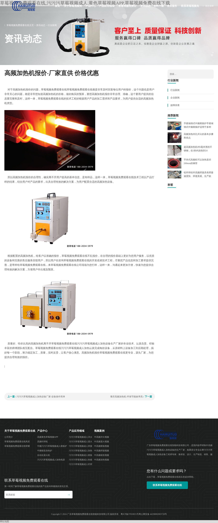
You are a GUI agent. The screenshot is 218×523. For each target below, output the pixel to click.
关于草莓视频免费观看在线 (73, 8)
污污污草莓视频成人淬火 (80, 437)
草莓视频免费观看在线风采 (17, 441)
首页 (57, 6)
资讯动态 (145, 6)
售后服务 (172, 6)
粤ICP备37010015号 (130, 514)
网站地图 (4, 521)
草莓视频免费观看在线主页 (20, 25)
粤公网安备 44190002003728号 (153, 514)
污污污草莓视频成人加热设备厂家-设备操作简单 (41, 396)
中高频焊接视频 (101, 451)
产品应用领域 (106, 6)
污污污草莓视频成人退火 (80, 441)
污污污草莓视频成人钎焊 (80, 464)
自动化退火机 (43, 455)
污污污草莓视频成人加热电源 (51, 460)
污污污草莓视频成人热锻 (80, 460)
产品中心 (91, 6)
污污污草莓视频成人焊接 (80, 446)
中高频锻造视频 (101, 455)
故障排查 (175, 105)
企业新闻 (175, 97)
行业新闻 (52, 25)
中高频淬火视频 (101, 437)
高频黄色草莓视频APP (47, 437)
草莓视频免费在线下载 (127, 8)
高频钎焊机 (42, 441)
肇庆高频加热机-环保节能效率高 (126, 396)
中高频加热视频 (101, 460)
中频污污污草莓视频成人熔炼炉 (52, 446)
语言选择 (208, 6)
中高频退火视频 (101, 441)
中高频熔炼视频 (101, 446)
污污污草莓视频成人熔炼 (80, 455)
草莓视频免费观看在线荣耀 (17, 446)
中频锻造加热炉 (44, 451)
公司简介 (8, 437)
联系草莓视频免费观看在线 (190, 8)
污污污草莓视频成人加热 (80, 451)
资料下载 (159, 6)
